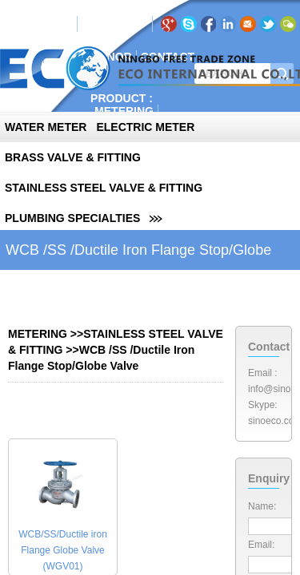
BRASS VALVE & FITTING (73, 157)
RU (114, 24)
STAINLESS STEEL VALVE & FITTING (103, 187)
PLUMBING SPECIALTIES (72, 218)
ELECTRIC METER (145, 127)
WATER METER (45, 127)
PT (133, 24)
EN (93, 24)
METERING (124, 111)
